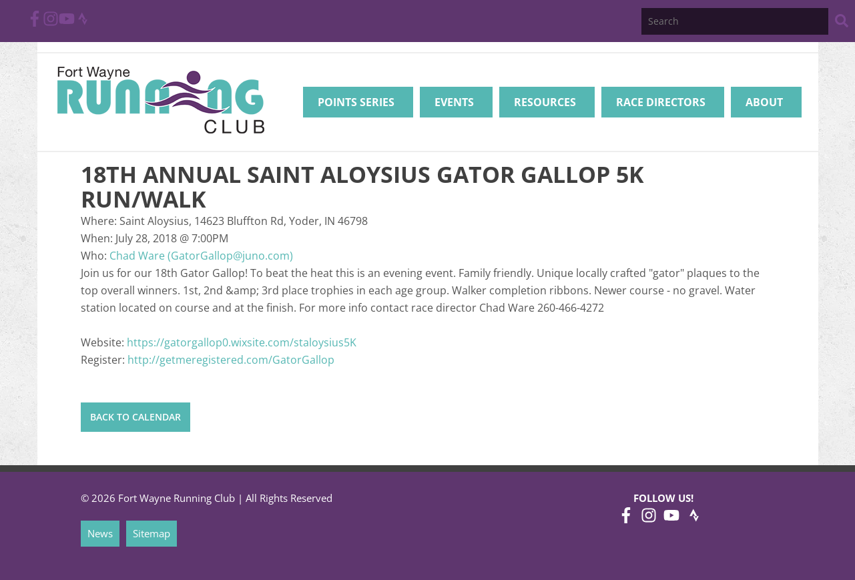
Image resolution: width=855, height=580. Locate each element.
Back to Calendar (135, 416)
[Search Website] (841, 23)
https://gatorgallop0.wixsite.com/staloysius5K (241, 342)
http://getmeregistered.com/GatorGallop (230, 359)
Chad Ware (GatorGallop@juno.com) (201, 255)
